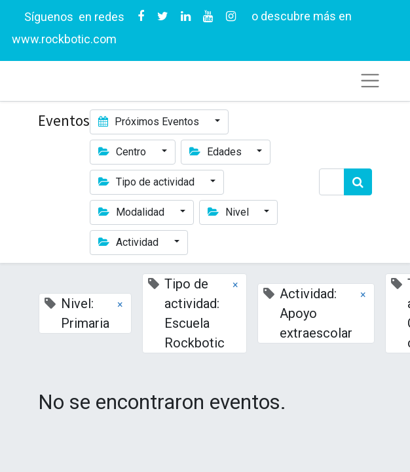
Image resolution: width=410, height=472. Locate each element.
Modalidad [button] (132, 212)
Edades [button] (216, 152)
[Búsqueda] (358, 181)
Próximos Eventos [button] (150, 121)
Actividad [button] (129, 242)
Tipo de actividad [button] (147, 182)
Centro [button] (123, 152)
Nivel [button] (230, 212)
